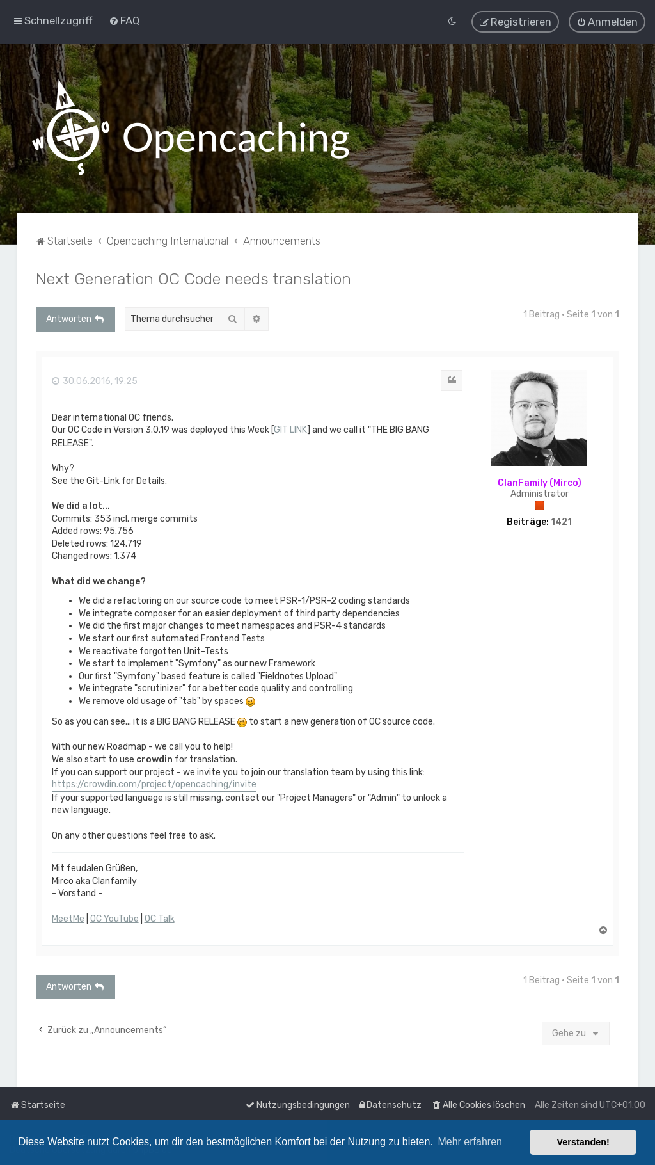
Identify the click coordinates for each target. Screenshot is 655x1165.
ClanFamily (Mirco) (539, 482)
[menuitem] (124, 20)
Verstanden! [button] (583, 1142)
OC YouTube (114, 917)
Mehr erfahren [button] (470, 1141)
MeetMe (68, 917)
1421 (561, 521)
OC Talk (160, 917)
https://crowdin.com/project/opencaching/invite (154, 783)
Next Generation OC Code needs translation (193, 277)
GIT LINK (290, 429)
